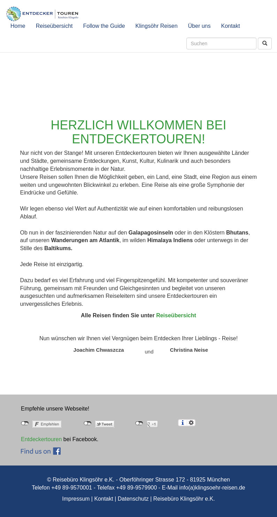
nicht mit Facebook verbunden (25, 423)
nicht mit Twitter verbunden (88, 423)
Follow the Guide (104, 26)
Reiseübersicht (54, 26)
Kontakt (230, 26)
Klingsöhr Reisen (157, 26)
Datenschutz (133, 499)
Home (17, 26)
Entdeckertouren (41, 439)
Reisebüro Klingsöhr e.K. (184, 499)
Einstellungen (191, 422)
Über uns (199, 26)
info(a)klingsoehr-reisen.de (212, 488)
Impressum (76, 499)
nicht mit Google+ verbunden (139, 423)
